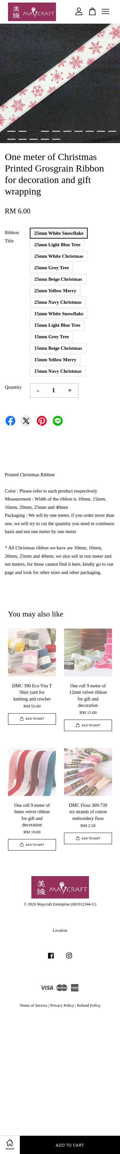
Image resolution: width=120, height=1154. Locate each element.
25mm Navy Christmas (58, 302)
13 (34, 139)
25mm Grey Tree (51, 267)
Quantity (13, 387)
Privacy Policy (62, 1005)
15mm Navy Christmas (58, 371)
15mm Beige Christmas (58, 348)
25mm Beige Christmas (58, 279)
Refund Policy (88, 1005)
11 (11, 139)
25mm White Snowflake (58, 233)
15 (56, 139)
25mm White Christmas (58, 256)
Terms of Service (33, 1005)
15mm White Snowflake (58, 313)
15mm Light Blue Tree (57, 325)
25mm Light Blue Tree (57, 244)
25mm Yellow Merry (55, 290)
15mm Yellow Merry (55, 359)
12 (23, 139)
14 (45, 139)
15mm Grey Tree (51, 336)
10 (112, 131)
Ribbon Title (12, 236)
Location (60, 930)
